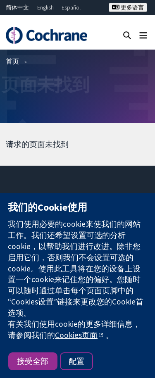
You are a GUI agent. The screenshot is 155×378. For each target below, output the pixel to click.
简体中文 (17, 7)
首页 (12, 61)
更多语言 (128, 7)
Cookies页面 (76, 335)
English (45, 7)
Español (71, 7)
